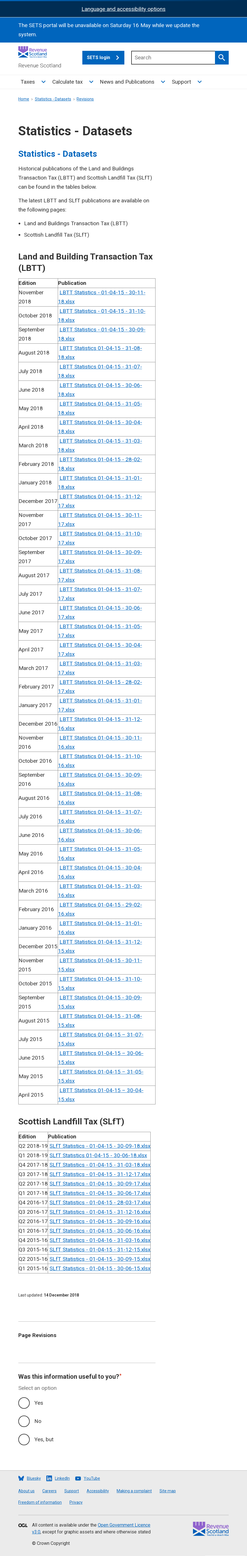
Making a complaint (134, 1491)
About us (26, 1491)
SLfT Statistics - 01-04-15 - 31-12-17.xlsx (99, 1174)
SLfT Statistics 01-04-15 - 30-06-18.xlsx (98, 1155)
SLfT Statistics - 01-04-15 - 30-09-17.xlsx (99, 1183)
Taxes (28, 81)
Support (181, 81)
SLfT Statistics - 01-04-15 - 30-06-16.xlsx (99, 1230)
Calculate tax (67, 81)
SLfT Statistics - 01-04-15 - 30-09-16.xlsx (99, 1221)
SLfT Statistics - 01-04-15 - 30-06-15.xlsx (99, 1268)
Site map (168, 1491)
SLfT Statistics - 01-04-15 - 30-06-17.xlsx (99, 1193)
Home (23, 99)
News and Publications (127, 81)
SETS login (105, 58)
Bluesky (34, 1478)
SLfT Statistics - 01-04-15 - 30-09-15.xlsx (99, 1259)
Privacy (76, 1502)
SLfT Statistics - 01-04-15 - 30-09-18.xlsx (99, 1146)
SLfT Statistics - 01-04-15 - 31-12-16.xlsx (99, 1212)
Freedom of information (40, 1502)
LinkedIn (62, 1478)
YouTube (92, 1478)
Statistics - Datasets (53, 99)
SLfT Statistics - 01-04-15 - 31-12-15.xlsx (99, 1249)
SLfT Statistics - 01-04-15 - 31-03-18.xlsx (99, 1165)
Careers (49, 1491)
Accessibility (98, 1491)
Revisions (85, 99)
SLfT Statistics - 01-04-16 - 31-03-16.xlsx (99, 1240)
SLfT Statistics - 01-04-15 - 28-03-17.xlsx (99, 1202)
